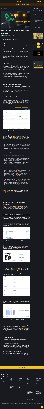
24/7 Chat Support (38, 384)
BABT (19, 387)
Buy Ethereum (29, 398)
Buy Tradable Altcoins (30, 399)
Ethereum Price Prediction (30, 391)
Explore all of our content (22, 367)
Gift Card (20, 381)
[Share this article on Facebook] (36, 10)
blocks (25, 138)
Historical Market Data (38, 378)
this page (4, 190)
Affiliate (36, 373)
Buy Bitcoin (28, 393)
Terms (11, 380)
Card (19, 379)
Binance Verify (37, 391)
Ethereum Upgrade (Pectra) (30, 392)
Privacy (11, 381)
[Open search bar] (36, 1)
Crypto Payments (21, 377)
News (11, 377)
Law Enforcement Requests (39, 394)
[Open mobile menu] (42, 1)
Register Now (38, 67)
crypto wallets (15, 248)
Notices (11, 387)
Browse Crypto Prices (30, 384)
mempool (6, 138)
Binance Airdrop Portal (38, 393)
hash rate (21, 136)
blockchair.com (18, 107)
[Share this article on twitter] (33, 10)
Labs (27, 378)
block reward (24, 326)
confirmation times (6, 191)
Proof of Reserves (38, 380)
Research (20, 388)
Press (11, 378)
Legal (11, 379)
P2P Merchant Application (30, 373)
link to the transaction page (17, 219)
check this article (22, 180)
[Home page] (19, 1)
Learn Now (27, 4)
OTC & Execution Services (39, 377)
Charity (19, 389)
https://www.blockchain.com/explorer (17, 130)
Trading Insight (37, 379)
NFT (19, 386)
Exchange (20, 373)
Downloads (11, 388)
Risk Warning (12, 386)
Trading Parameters (38, 392)
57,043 (13, 301)
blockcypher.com (25, 107)
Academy (20, 380)
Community (11, 385)
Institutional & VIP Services (30, 377)
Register (39, 1)
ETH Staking (20, 385)
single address (16, 224)
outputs (25, 157)
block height (15, 174)
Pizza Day (4, 206)
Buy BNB (28, 394)
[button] (42, 1)
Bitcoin (15, 72)
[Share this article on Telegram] (39, 10)
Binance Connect (29, 379)
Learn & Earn (28, 383)
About (11, 373)
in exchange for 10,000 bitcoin (18, 207)
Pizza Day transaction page (17, 268)
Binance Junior (20, 378)
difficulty (14, 190)
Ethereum (19, 72)
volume (14, 137)
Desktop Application (12, 389)
